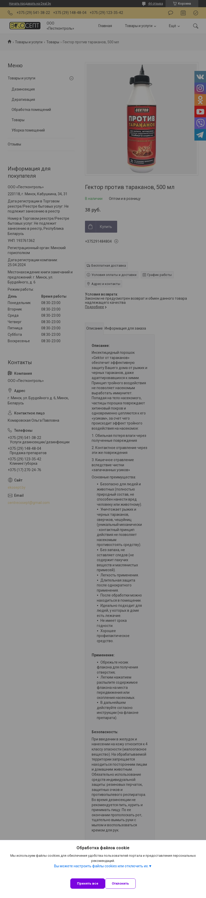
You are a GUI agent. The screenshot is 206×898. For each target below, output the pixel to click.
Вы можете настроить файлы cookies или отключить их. (101, 866)
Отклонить (120, 883)
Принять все (87, 883)
